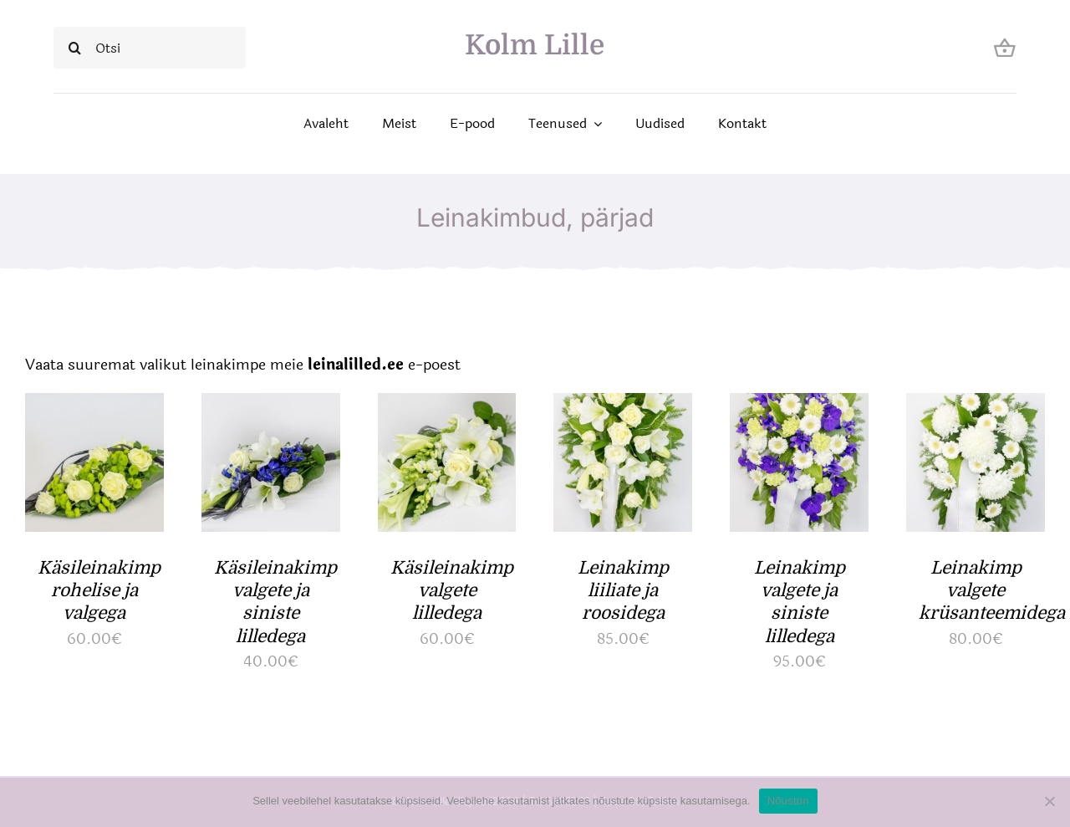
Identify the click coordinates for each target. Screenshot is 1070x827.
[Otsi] (150, 48)
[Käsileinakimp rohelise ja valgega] (94, 406)
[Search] (74, 48)
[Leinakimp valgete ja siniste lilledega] (799, 406)
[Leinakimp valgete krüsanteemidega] (975, 406)
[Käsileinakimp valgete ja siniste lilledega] (270, 406)
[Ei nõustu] (1049, 801)
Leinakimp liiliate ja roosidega (623, 591)
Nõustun (788, 800)
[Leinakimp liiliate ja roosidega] (622, 406)
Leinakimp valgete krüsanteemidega (992, 591)
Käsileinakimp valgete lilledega (451, 591)
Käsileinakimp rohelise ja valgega (99, 591)
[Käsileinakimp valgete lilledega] (447, 406)
